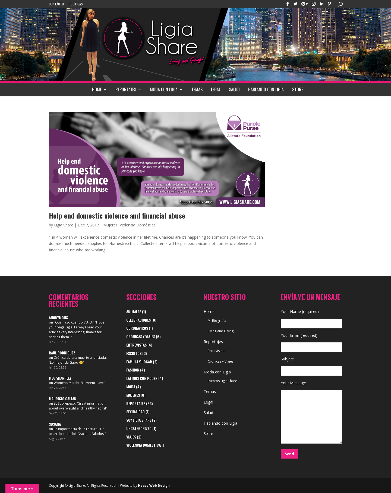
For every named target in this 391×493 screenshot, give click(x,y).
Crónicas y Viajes (140, 336)
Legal (215, 89)
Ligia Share (63, 225)
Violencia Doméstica (138, 225)
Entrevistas (136, 345)
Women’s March (66, 382)
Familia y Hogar (139, 361)
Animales (133, 311)
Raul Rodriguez (62, 353)
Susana (55, 424)
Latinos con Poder (141, 378)
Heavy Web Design (154, 485)
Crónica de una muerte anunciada (80, 357)
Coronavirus (137, 328)
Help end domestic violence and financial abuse (117, 215)
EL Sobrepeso (64, 403)
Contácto (56, 4)
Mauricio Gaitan (62, 398)
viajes (131, 437)
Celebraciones (138, 320)
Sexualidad (135, 411)
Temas (197, 89)
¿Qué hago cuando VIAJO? (73, 322)
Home (97, 89)
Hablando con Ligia (266, 89)
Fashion (132, 370)
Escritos (133, 353)
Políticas (76, 4)
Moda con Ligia (164, 89)
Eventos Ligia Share (222, 381)
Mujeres (110, 225)
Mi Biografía (217, 320)
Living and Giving (221, 331)
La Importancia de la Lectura (75, 429)
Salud (234, 89)
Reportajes (125, 89)
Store (297, 89)
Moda (130, 386)
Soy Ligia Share (138, 420)
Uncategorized (139, 428)
